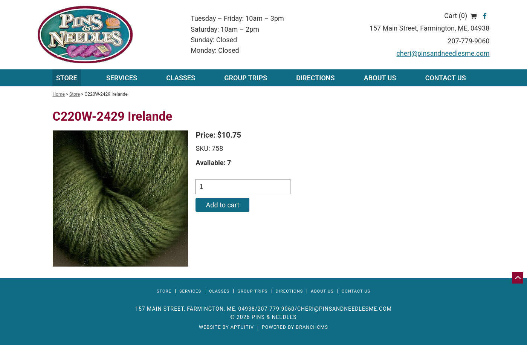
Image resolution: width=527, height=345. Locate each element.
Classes (180, 78)
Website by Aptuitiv (226, 327)
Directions (315, 78)
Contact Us (445, 78)
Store (66, 78)
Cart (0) (460, 16)
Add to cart (222, 205)
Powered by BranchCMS (295, 327)
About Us (380, 78)
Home (59, 94)
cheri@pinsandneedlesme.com (442, 53)
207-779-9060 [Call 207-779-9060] (276, 309)
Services (190, 291)
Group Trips (245, 78)
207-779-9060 (468, 41)
